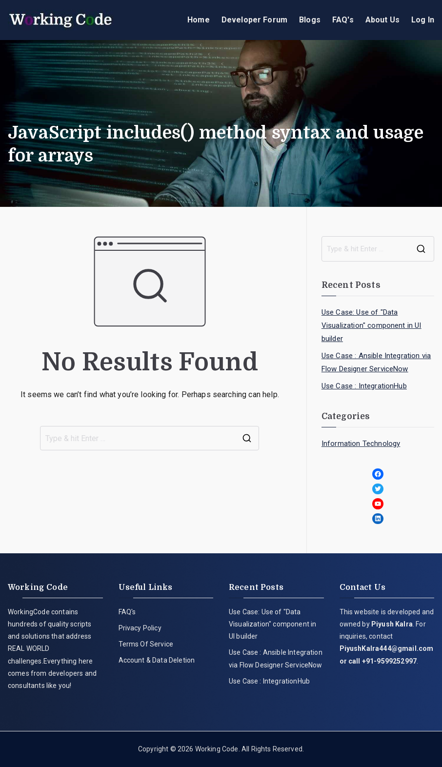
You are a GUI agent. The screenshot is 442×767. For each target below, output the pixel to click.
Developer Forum (254, 19)
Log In (422, 19)
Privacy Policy (140, 628)
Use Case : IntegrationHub (364, 386)
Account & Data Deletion (157, 660)
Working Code (217, 749)
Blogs (310, 19)
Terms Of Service (146, 644)
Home (198, 19)
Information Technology (361, 443)
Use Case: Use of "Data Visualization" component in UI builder (371, 325)
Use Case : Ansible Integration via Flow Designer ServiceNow (376, 362)
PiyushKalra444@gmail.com (387, 648)
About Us (382, 19)
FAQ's (343, 19)
